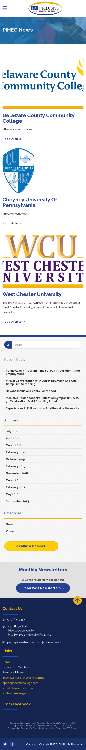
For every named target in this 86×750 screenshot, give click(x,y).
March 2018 (13, 480)
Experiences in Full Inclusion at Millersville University (42, 408)
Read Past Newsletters (42, 588)
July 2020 (12, 431)
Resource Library (13, 672)
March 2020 (14, 445)
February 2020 (16, 452)
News (10, 524)
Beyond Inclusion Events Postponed (31, 391)
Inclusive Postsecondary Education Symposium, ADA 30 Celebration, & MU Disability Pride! (42, 399)
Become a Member (30, 546)
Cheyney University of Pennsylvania (30, 202)
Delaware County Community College (38, 118)
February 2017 (15, 487)
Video (10, 531)
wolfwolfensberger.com (17, 693)
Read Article (12, 139)
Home (6, 662)
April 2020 (12, 438)
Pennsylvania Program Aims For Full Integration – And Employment (43, 372)
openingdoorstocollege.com (20, 683)
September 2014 (17, 501)
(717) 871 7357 (16, 619)
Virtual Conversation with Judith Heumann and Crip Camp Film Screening (41, 382)
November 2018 (17, 473)
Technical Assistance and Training (24, 677)
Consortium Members (16, 667)
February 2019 (15, 466)
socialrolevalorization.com (19, 688)
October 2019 (15, 459)
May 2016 (12, 494)
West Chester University (32, 294)
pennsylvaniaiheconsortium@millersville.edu (34, 642)
